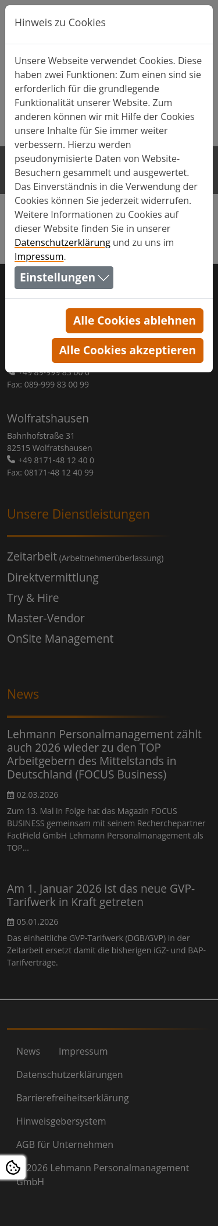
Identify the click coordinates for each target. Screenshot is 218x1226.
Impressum (39, 256)
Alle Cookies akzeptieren (127, 350)
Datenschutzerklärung (62, 242)
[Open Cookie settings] (13, 1167)
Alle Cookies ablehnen (134, 320)
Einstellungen (57, 277)
